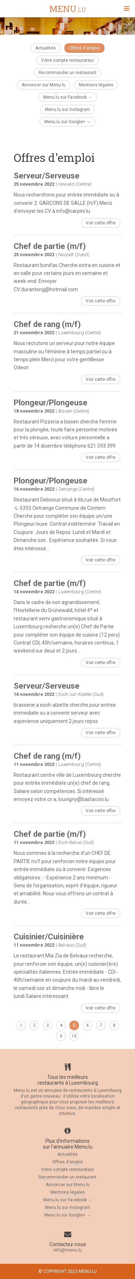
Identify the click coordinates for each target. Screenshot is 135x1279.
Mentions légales (96, 84)
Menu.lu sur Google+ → (67, 121)
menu (67, 9)
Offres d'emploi (84, 48)
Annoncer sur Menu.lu (44, 84)
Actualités (45, 48)
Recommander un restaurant (67, 72)
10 (74, 1036)
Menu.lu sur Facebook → (67, 97)
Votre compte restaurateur (67, 60)
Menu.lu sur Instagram (67, 109)
